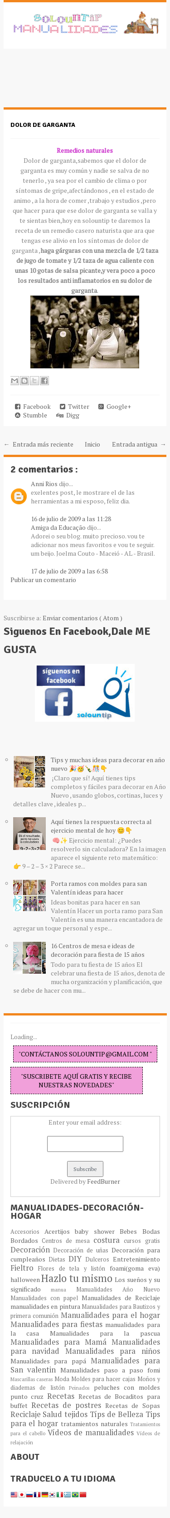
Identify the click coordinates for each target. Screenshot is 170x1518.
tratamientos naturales (95, 1423)
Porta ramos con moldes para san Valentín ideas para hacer (99, 887)
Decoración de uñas (82, 1250)
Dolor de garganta (42, 125)
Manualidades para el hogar (110, 1315)
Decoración (31, 1250)
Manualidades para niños (112, 1351)
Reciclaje (26, 1414)
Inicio (92, 444)
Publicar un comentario (43, 579)
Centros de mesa (68, 1241)
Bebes (131, 1231)
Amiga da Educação (59, 527)
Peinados (81, 1387)
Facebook (33, 406)
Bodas (151, 1231)
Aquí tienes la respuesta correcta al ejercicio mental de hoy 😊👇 (101, 825)
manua (63, 1289)
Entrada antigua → (139, 444)
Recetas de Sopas (132, 1405)
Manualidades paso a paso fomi (110, 1370)
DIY (76, 1259)
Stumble (31, 415)
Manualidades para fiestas (58, 1324)
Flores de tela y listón (74, 1268)
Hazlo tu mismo (78, 1278)
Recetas (62, 1396)
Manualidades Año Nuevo (118, 1289)
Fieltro (24, 1268)
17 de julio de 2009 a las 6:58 (69, 571)
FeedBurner (103, 1181)
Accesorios (27, 1232)
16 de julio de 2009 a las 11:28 (71, 518)
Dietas (58, 1259)
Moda (62, 1379)
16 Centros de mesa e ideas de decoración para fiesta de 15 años (98, 950)
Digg (67, 415)
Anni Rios (45, 483)
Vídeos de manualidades (92, 1433)
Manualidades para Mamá (61, 1342)
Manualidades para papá (50, 1361)
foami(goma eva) (135, 1268)
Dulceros (98, 1259)
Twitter (74, 406)
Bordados (26, 1240)
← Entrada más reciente (38, 444)
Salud (53, 1414)
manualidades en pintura (46, 1306)
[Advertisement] (76, 83)
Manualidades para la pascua (105, 1333)
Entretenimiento (136, 1259)
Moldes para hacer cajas (104, 1379)
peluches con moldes (127, 1387)
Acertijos (59, 1231)
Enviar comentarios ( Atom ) (82, 617)
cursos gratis (142, 1241)
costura (108, 1240)
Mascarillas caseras (32, 1379)
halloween (26, 1279)
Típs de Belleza (118, 1414)
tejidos (77, 1414)
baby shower (97, 1231)
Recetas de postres (68, 1405)
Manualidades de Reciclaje (121, 1297)
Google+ (114, 406)
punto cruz (28, 1396)
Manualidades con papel (46, 1298)
